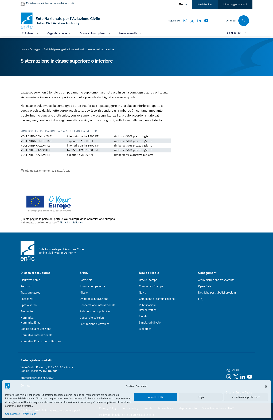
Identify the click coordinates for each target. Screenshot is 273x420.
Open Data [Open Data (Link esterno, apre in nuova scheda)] (204, 286)
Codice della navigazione (36, 329)
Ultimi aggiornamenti (235, 4)
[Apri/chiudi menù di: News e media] (130, 33)
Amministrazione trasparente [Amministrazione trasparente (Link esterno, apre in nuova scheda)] (216, 280)
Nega (201, 397)
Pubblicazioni (147, 305)
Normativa (27, 317)
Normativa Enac (30, 322)
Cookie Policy (12, 413)
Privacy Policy (29, 413)
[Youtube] (206, 20)
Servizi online (204, 4)
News (142, 292)
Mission (84, 292)
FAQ (200, 299)
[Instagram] (185, 20)
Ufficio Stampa (148, 280)
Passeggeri (27, 299)
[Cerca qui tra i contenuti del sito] (237, 20)
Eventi (143, 316)
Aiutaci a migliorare (71, 222)
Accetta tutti (155, 397)
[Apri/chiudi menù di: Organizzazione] (59, 33)
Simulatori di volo (150, 322)
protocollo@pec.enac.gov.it (37, 378)
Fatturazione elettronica (95, 324)
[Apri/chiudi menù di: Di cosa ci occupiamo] (95, 33)
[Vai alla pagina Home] (24, 49)
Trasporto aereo (30, 292)
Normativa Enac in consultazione (41, 341)
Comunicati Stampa (151, 286)
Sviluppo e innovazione (94, 299)
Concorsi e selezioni (92, 317)
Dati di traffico (148, 310)
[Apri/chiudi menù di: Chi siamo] (30, 33)
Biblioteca (145, 329)
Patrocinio (86, 280)
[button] (266, 386)
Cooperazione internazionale (97, 305)
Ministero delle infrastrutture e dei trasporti (50, 3)
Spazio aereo (29, 305)
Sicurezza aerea (30, 280)
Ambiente (27, 311)
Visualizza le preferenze (246, 397)
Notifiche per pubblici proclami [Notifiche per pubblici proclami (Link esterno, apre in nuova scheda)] (217, 292)
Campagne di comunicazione (157, 299)
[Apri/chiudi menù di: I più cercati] (237, 32)
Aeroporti (26, 286)
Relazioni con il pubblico (95, 311)
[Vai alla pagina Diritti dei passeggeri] (55, 49)
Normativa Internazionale (36, 335)
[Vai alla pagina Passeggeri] (35, 49)
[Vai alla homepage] (60, 20)
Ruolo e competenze (92, 286)
